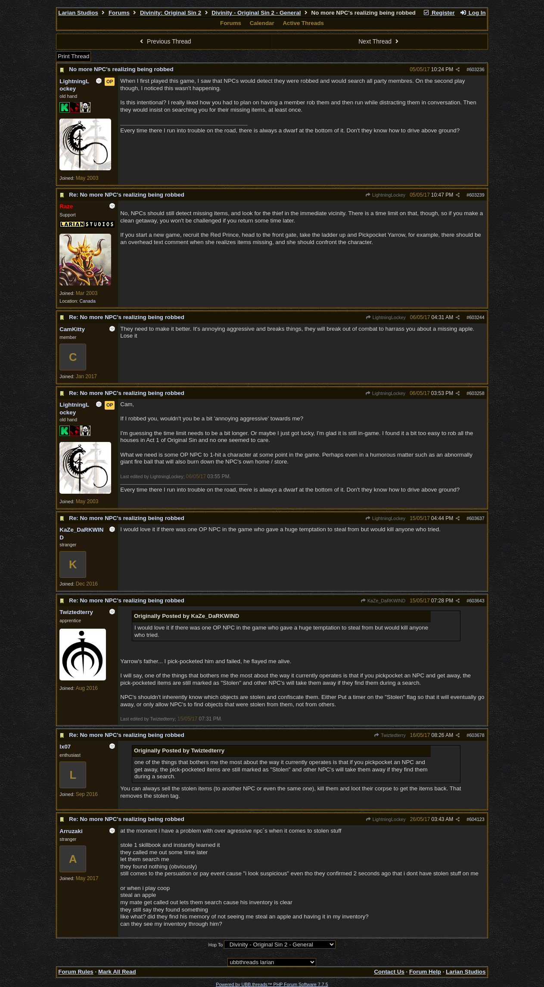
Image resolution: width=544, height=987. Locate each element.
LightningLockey (385, 194)
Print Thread (73, 56)
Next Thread (379, 41)
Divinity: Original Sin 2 (170, 12)
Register (439, 12)
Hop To (215, 944)
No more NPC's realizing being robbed (121, 69)
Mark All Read (117, 971)
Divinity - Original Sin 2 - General (256, 12)
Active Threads (303, 23)
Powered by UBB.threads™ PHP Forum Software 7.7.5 (272, 984)
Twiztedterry (390, 735)
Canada (88, 301)
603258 (477, 393)
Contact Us (389, 971)
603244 (477, 317)
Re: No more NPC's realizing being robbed (126, 194)
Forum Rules (75, 971)
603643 (477, 600)
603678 (477, 735)
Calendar (262, 23)
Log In (472, 12)
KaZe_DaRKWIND (383, 600)
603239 (477, 194)
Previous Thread (164, 41)
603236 (477, 69)
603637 (477, 518)
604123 (477, 819)
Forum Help (425, 971)
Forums (119, 12)
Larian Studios (78, 12)
